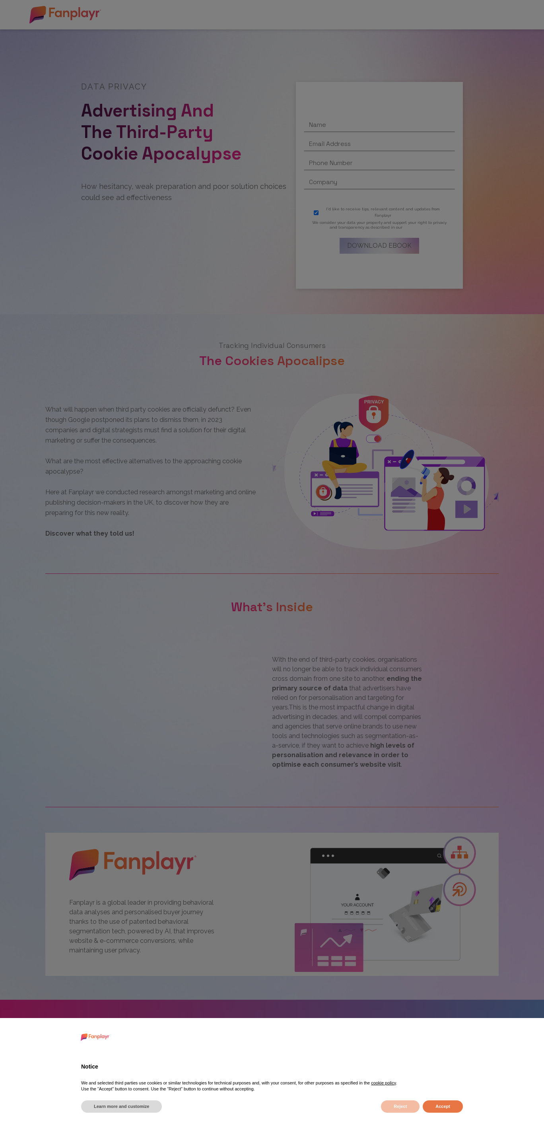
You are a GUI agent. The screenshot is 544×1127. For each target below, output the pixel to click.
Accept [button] (442, 1106)
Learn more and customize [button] (121, 1106)
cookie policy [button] (383, 1082)
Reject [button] (400, 1106)
